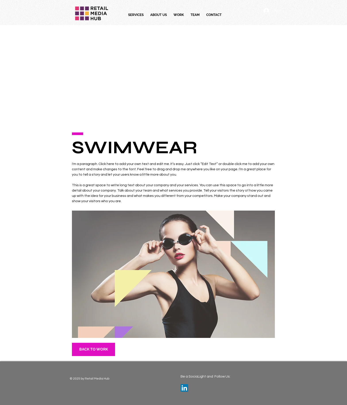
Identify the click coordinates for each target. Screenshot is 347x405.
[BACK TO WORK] (93, 349)
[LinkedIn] (184, 388)
